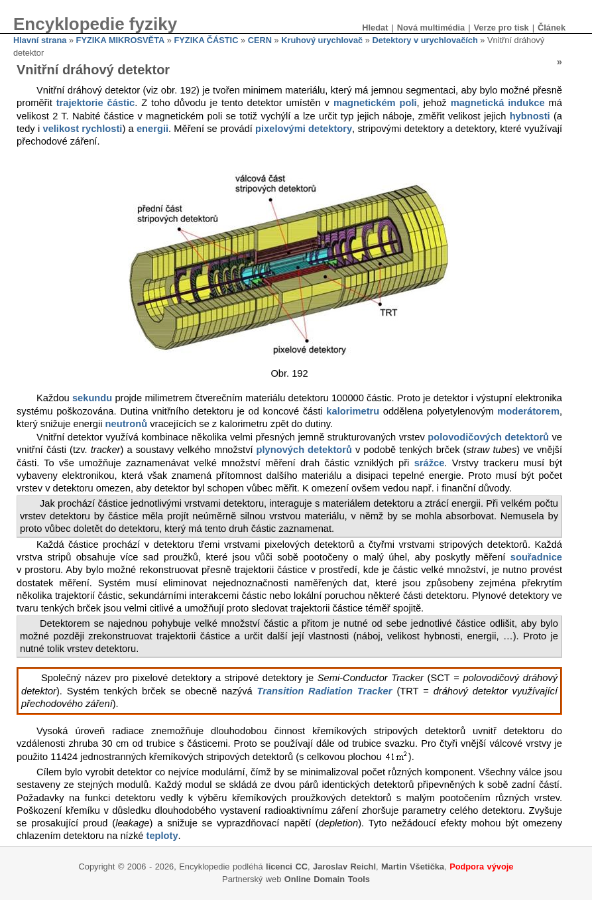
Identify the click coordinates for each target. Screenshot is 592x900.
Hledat (375, 27)
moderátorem (528, 411)
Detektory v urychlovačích (424, 40)
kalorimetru (352, 411)
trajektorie (79, 102)
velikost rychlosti (82, 128)
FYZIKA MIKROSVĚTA (120, 40)
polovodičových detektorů (488, 437)
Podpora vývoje (481, 866)
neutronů (126, 423)
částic (121, 102)
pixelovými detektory (303, 128)
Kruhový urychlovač (322, 40)
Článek (551, 27)
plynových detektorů (304, 449)
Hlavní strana (39, 40)
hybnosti (530, 116)
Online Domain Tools (327, 879)
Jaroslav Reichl (344, 866)
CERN (260, 40)
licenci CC (287, 866)
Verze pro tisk (500, 27)
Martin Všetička (412, 866)
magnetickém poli (375, 102)
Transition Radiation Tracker (324, 691)
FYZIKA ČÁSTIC (206, 40)
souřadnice (536, 557)
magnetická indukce (498, 102)
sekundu (92, 398)
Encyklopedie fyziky (95, 24)
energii (152, 128)
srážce (429, 463)
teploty (162, 835)
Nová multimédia (431, 27)
